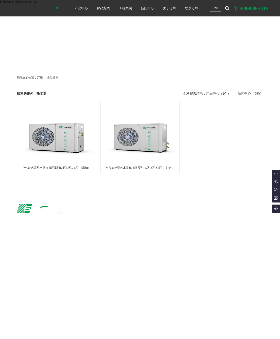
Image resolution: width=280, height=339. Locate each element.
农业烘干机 (117, 262)
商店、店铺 (211, 223)
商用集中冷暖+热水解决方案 (173, 238)
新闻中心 (147, 8)
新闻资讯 (257, 215)
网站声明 (227, 335)
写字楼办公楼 (212, 215)
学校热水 (210, 238)
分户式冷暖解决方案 (169, 246)
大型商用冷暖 (118, 238)
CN (215, 8)
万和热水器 (41, 335)
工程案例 (125, 8)
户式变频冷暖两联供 (122, 231)
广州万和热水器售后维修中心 (31, 8)
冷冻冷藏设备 (118, 278)
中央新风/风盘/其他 (121, 301)
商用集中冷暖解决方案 (170, 215)
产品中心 (81, 8)
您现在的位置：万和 (30, 77)
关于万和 (169, 8)
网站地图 (241, 335)
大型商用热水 (118, 223)
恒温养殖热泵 (118, 254)
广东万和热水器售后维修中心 (84, 323)
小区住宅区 (211, 246)
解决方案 (103, 8)
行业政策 (257, 231)
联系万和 (191, 8)
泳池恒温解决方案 (168, 223)
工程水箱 (116, 293)
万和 (56, 8)
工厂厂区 (210, 231)
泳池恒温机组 (118, 246)
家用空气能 (117, 215)
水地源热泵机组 (119, 270)
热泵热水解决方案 (168, 231)
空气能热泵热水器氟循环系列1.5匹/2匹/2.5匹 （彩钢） (140, 167)
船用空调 (116, 285)
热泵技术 (257, 223)
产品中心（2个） (218, 93)
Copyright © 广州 (26, 335)
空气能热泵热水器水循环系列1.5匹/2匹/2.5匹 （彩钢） (56, 167)
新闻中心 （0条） (250, 93)
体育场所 (210, 254)
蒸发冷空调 (117, 309)
